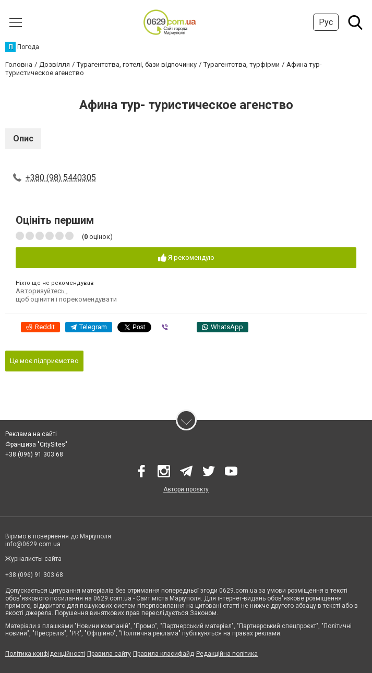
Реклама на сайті (31, 434)
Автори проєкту (186, 489)
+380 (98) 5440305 (61, 178)
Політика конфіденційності (45, 653)
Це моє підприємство (44, 361)
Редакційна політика (227, 653)
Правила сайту (109, 653)
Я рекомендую (186, 258)
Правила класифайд (163, 653)
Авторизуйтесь (41, 291)
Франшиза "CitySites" (36, 444)
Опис (23, 138)
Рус (326, 22)
